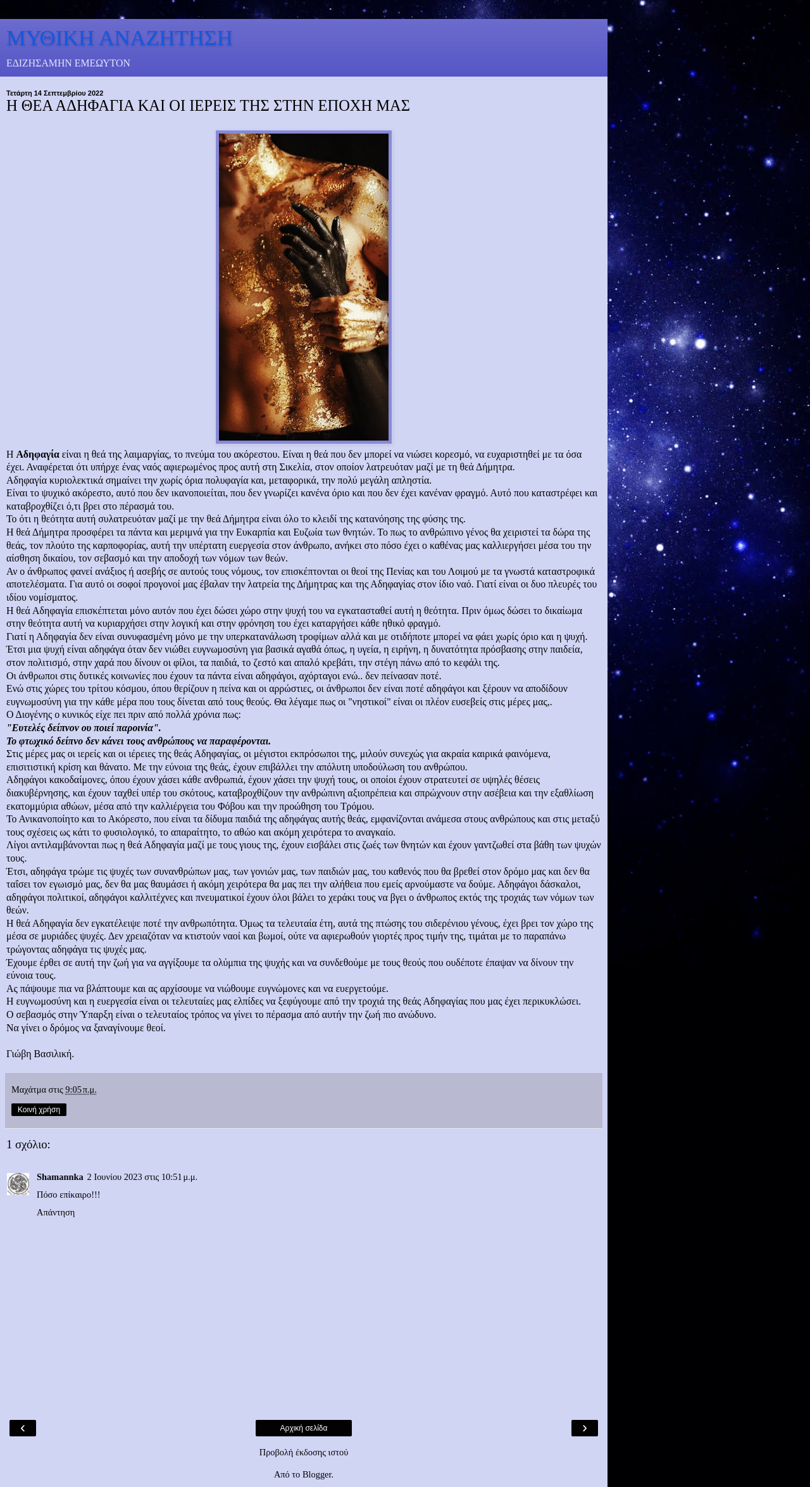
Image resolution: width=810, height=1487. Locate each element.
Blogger (317, 1474)
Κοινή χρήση (39, 1109)
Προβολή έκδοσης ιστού (304, 1452)
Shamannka (60, 1177)
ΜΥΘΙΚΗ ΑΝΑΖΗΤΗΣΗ (119, 37)
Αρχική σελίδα (304, 1428)
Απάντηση (56, 1212)
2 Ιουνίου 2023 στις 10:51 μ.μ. (142, 1177)
